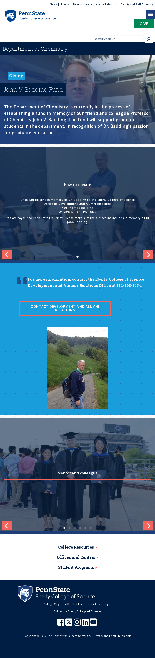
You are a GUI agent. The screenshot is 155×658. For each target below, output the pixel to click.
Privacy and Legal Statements (112, 636)
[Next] (148, 525)
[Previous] (7, 525)
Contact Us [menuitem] (93, 604)
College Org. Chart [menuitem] (57, 604)
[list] (77, 203)
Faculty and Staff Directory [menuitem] (137, 4)
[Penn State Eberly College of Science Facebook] (61, 624)
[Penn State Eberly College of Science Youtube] (94, 624)
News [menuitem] (53, 4)
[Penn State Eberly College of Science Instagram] (78, 624)
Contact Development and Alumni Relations (65, 308)
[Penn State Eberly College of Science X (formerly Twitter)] (69, 624)
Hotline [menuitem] (78, 604)
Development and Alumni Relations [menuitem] (94, 4)
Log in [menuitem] (107, 604)
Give (144, 23)
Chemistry (35, 48)
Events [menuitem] (65, 4)
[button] (144, 25)
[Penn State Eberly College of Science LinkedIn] (86, 624)
